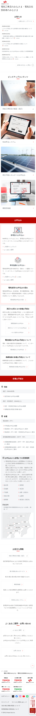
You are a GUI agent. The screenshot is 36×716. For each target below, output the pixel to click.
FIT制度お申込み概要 (10, 426)
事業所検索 (17, 584)
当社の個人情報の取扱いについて (10, 705)
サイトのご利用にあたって (19, 702)
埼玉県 (22, 489)
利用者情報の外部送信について (10, 709)
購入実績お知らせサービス (17, 571)
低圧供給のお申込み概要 (11, 396)
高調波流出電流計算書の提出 (13, 409)
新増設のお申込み (17, 235)
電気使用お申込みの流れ (17, 299)
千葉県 (6, 492)
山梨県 (22, 496)
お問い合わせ (17, 650)
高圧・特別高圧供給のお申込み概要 (15, 406)
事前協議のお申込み (17, 265)
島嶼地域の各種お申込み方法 (17, 366)
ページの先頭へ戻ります (33, 666)
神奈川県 (6, 496)
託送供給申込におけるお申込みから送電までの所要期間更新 (17, 51)
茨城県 (6, 489)
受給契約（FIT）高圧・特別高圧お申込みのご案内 (19, 432)
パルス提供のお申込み (17, 332)
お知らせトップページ (25, 21)
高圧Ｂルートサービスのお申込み (17, 328)
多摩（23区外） (24, 492)
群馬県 (22, 485)
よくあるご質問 (8, 250)
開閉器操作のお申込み (17, 323)
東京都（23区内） (25, 499)
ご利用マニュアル (9, 246)
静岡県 (6, 499)
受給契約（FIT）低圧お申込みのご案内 (16, 429)
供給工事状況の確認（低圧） (17, 556)
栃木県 (6, 485)
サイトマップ (5, 702)
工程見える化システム (17, 600)
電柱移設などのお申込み (17, 349)
